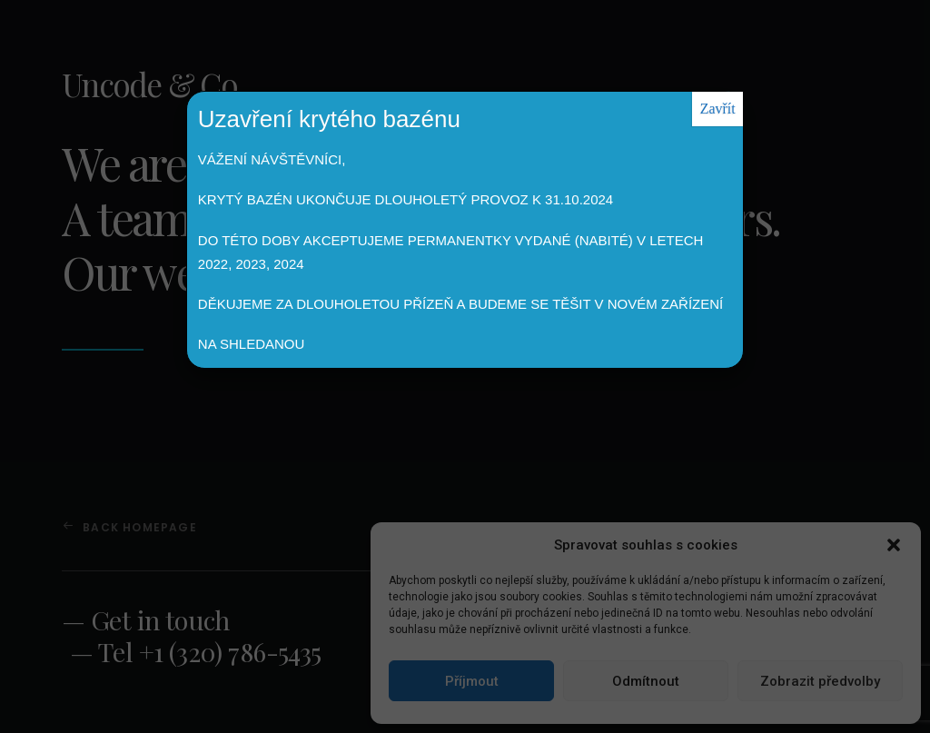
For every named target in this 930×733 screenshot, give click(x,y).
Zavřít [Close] (718, 108)
